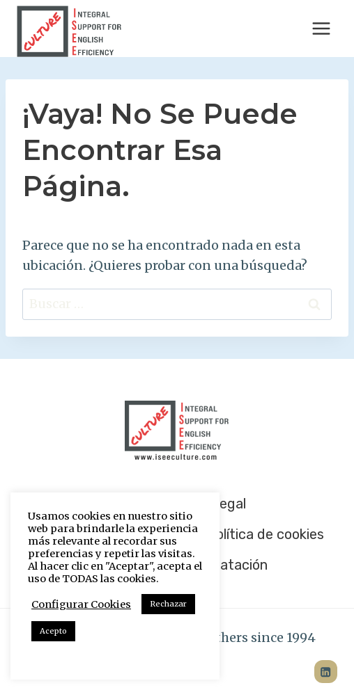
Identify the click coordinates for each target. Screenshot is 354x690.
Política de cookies (265, 534)
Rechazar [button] (168, 604)
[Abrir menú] (321, 28)
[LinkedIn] (325, 671)
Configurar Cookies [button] (81, 604)
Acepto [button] (53, 631)
